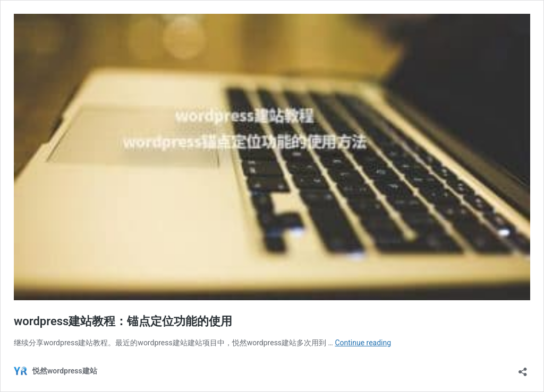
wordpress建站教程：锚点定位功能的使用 (123, 321)
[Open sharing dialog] (522, 368)
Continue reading (363, 342)
